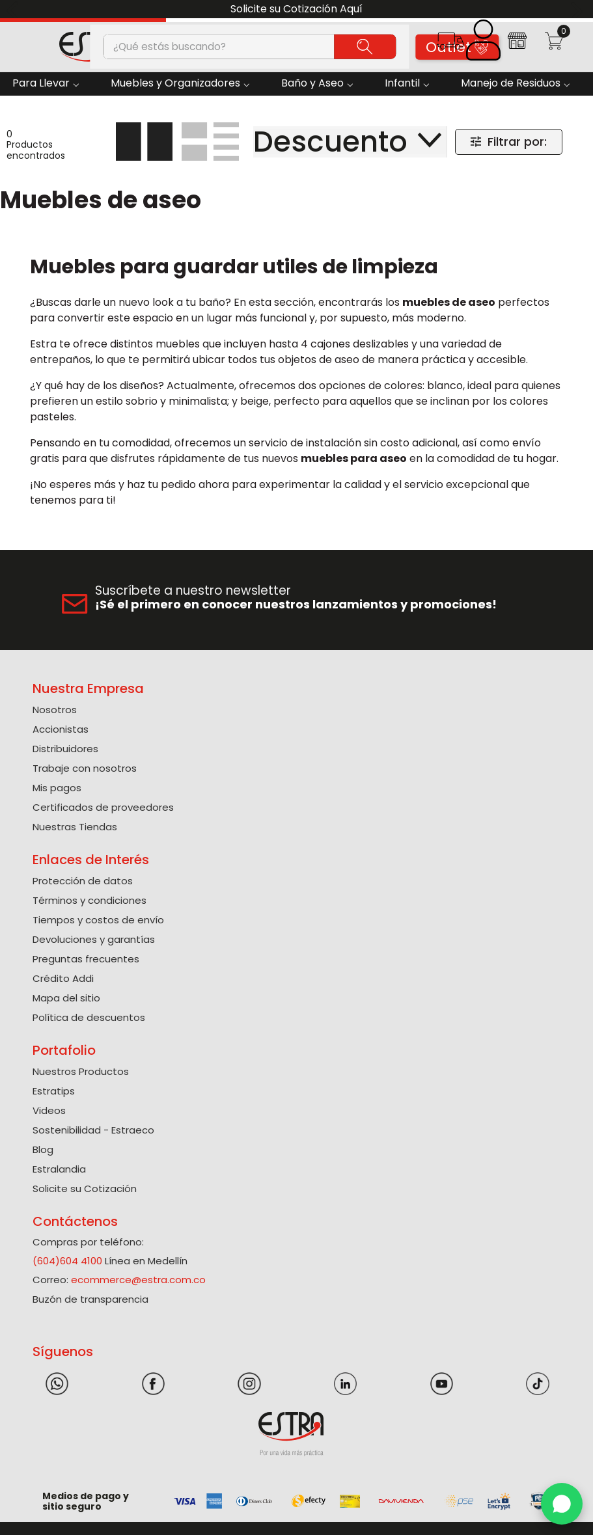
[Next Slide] (578, 9)
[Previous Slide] (15, 9)
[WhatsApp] (562, 1504)
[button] (450, 45)
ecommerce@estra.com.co (138, 1279)
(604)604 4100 (67, 1261)
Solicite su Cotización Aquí (296, 8)
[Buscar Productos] (365, 46)
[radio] (144, 141)
